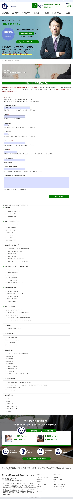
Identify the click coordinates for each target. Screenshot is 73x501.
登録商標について (9, 405)
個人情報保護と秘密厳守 (11, 242)
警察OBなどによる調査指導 (11, 282)
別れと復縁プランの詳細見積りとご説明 (14, 253)
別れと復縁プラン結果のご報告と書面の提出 (15, 260)
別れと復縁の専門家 (58, 481)
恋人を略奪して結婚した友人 (12, 370)
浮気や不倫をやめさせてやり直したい (13, 330)
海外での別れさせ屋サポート (12, 303)
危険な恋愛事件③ (9, 363)
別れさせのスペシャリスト (11, 215)
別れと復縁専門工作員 (10, 277)
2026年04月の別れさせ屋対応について (13, 389)
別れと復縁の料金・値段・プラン (13, 247)
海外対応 (8, 496)
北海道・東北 (6, 495)
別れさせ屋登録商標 (58, 491)
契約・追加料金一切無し (11, 232)
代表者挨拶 (8, 403)
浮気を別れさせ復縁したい (11, 339)
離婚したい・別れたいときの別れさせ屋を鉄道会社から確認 (18, 317)
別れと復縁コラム (9, 352)
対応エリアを (8, 344)
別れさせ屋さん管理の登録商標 (24, 493)
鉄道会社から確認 (15, 344)
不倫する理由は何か (10, 373)
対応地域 (56, 479)
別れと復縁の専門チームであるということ (14, 284)
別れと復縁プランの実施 (11, 258)
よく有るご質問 (9, 239)
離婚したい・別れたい (10, 308)
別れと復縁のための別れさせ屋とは (13, 213)
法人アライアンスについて (11, 410)
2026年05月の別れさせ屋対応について (13, 392)
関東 (10, 495)
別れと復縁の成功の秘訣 (11, 218)
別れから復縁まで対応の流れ (43, 479)
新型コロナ (7, 492)
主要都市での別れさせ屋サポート (12, 293)
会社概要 (7, 400)
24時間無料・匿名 (26, 34)
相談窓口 (39, 484)
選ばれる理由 (39, 481)
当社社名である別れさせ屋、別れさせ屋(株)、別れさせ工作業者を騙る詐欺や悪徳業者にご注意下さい (27, 387)
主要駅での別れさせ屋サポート (12, 300)
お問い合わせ (8, 413)
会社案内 (39, 488)
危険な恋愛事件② (9, 360)
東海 (18, 495)
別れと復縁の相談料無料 (11, 229)
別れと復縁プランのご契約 (11, 255)
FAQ (54, 484)
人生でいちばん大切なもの (11, 368)
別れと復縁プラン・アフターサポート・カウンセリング (17, 263)
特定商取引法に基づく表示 (42, 491)
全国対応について (9, 234)
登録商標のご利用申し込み (11, 408)
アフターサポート (9, 237)
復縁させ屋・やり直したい (59, 486)
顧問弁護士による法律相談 (11, 279)
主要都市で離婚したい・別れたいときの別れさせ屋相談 (17, 314)
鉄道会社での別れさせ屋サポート (12, 298)
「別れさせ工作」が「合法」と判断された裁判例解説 (17, 355)
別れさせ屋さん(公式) (67, 0)
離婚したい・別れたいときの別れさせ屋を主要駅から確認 (18, 319)
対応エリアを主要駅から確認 (12, 347)
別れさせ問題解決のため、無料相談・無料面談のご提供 (17, 250)
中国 (23, 495)
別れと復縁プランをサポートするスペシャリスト (16, 268)
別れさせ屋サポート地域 (10, 289)
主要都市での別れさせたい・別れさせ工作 (14, 295)
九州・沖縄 (29, 495)
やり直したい (8, 327)
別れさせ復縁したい (9, 336)
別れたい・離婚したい (41, 486)
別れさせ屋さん (9, 397)
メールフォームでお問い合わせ (36, 460)
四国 (25, 495)
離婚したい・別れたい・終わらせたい (13, 312)
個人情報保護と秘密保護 (59, 488)
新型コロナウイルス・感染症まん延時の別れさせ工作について (19, 384)
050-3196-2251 (28, 42)
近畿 (20, 495)
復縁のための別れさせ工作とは (12, 223)
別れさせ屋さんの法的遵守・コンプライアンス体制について (18, 375)
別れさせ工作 (57, 476)
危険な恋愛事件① (9, 358)
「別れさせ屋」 (40, 476)
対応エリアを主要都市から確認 (12, 342)
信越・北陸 (14, 495)
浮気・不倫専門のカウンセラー (12, 272)
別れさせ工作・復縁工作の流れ (12, 227)
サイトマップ (39, 493)
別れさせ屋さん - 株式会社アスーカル (18, 477)
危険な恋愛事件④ (9, 365)
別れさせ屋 (4, 0)
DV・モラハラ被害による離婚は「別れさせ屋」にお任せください (19, 322)
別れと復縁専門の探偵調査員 (12, 274)
